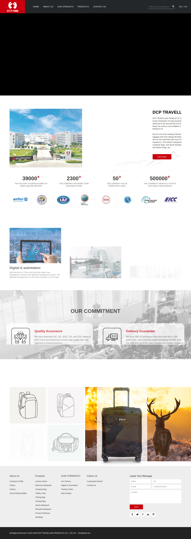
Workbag (39, 517)
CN (185, 7)
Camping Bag (41, 489)
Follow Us (92, 476)
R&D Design (66, 493)
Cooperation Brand (95, 481)
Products (40, 476)
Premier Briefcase (42, 513)
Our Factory (66, 481)
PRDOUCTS (83, 6)
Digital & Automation (69, 485)
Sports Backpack (42, 505)
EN (180, 7)
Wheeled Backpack (43, 509)
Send (136, 507)
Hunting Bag (40, 501)
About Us (48, 6)
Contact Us (99, 6)
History (12, 485)
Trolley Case (40, 493)
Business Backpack (43, 485)
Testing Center (67, 489)
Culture (13, 489)
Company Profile (16, 481)
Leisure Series (41, 481)
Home (36, 6)
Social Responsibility (18, 493)
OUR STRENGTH (65, 6)
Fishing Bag (40, 497)
